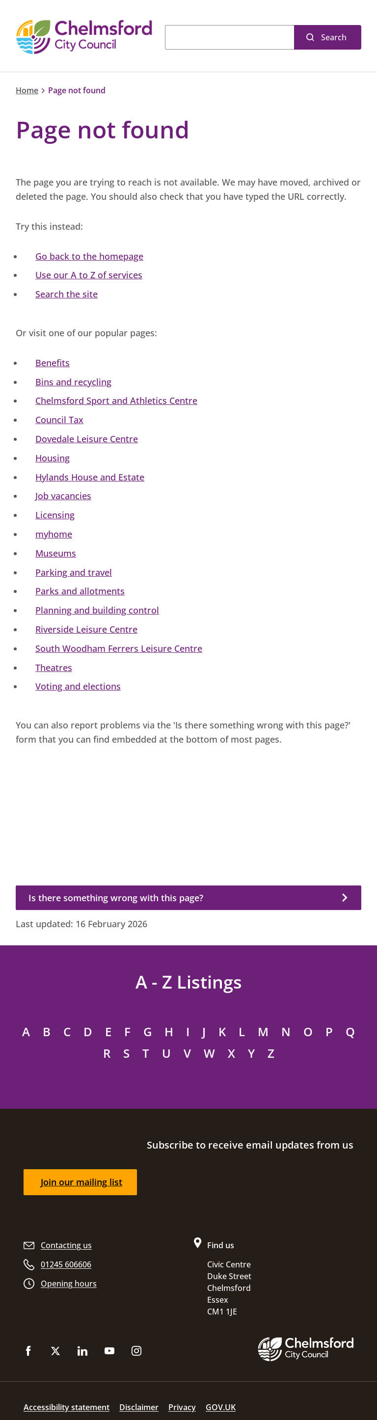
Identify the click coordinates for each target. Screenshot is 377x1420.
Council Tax (59, 420)
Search (334, 37)
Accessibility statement (66, 1407)
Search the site (66, 294)
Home (27, 90)
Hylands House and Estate (89, 477)
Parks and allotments (80, 591)
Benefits (52, 363)
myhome (53, 534)
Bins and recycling (73, 382)
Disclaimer (139, 1407)
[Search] (229, 37)
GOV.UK (221, 1407)
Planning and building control (97, 610)
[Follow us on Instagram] (136, 1353)
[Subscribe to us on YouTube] (109, 1353)
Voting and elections (78, 686)
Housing (52, 458)
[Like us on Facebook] (28, 1353)
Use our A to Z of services (88, 275)
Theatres (53, 667)
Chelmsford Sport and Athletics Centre (116, 400)
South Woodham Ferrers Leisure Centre (118, 648)
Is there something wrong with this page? (115, 898)
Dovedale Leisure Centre (86, 439)
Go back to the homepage (89, 256)
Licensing (55, 515)
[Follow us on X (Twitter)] (55, 1353)
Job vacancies (63, 496)
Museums (55, 553)
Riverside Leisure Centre (86, 629)
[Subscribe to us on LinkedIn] (82, 1353)
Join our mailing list (81, 1182)
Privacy (182, 1407)
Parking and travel (73, 572)
